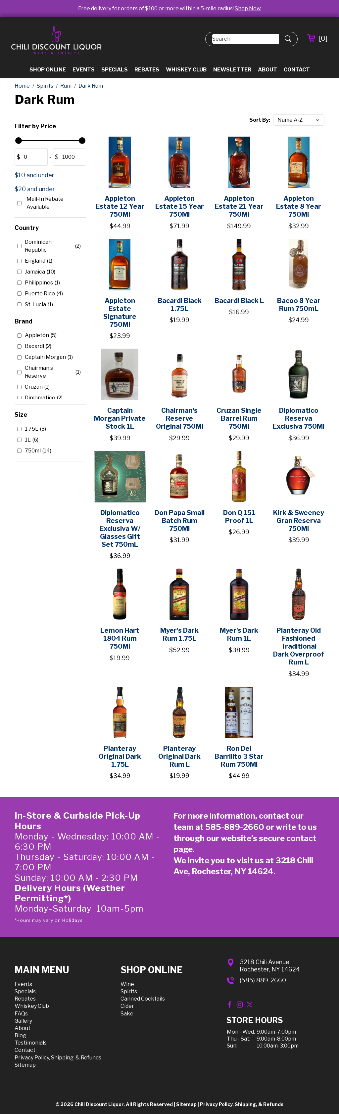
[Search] (245, 39)
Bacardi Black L (239, 301)
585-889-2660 (234, 827)
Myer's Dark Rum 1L (239, 634)
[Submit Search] (288, 39)
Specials (114, 69)
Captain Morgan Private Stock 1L (120, 418)
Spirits (129, 991)
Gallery (23, 1021)
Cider (127, 1006)
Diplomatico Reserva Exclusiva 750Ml (298, 418)
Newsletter (232, 69)
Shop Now (248, 8)
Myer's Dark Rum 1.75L (179, 634)
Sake (127, 1013)
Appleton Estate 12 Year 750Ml (120, 206)
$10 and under (34, 175)
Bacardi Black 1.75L (180, 305)
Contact (297, 69)
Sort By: (259, 120)
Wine (127, 984)
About (267, 69)
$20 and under (35, 189)
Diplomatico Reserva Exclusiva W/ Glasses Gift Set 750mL (120, 528)
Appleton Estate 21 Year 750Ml (239, 206)
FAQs (21, 1013)
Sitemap (25, 1065)
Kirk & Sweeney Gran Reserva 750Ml (298, 521)
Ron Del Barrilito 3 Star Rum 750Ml (239, 756)
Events (84, 69)
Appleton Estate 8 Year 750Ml (298, 206)
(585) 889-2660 (263, 980)
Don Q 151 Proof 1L (239, 517)
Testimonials (31, 1043)
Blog (20, 1035)
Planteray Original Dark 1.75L (120, 756)
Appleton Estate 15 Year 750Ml (179, 206)
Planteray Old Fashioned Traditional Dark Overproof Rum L (298, 646)
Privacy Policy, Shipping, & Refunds (58, 1057)
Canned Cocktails (143, 999)
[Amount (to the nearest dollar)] (33, 157)
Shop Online (47, 69)
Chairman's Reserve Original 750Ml (179, 418)
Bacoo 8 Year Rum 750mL (298, 305)
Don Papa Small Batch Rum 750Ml (180, 521)
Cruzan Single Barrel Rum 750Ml (239, 418)
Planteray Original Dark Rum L (179, 756)
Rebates (146, 69)
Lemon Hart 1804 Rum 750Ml (119, 638)
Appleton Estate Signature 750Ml (119, 312)
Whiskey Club (186, 69)
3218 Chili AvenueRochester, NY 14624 (270, 966)
